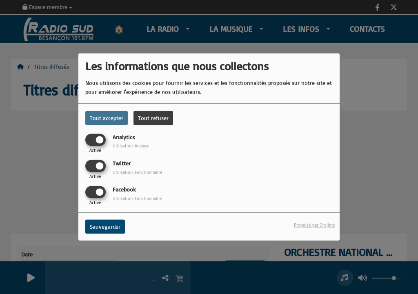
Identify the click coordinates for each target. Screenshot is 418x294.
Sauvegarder (105, 226)
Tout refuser (153, 117)
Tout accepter (106, 117)
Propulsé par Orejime (314, 225)
